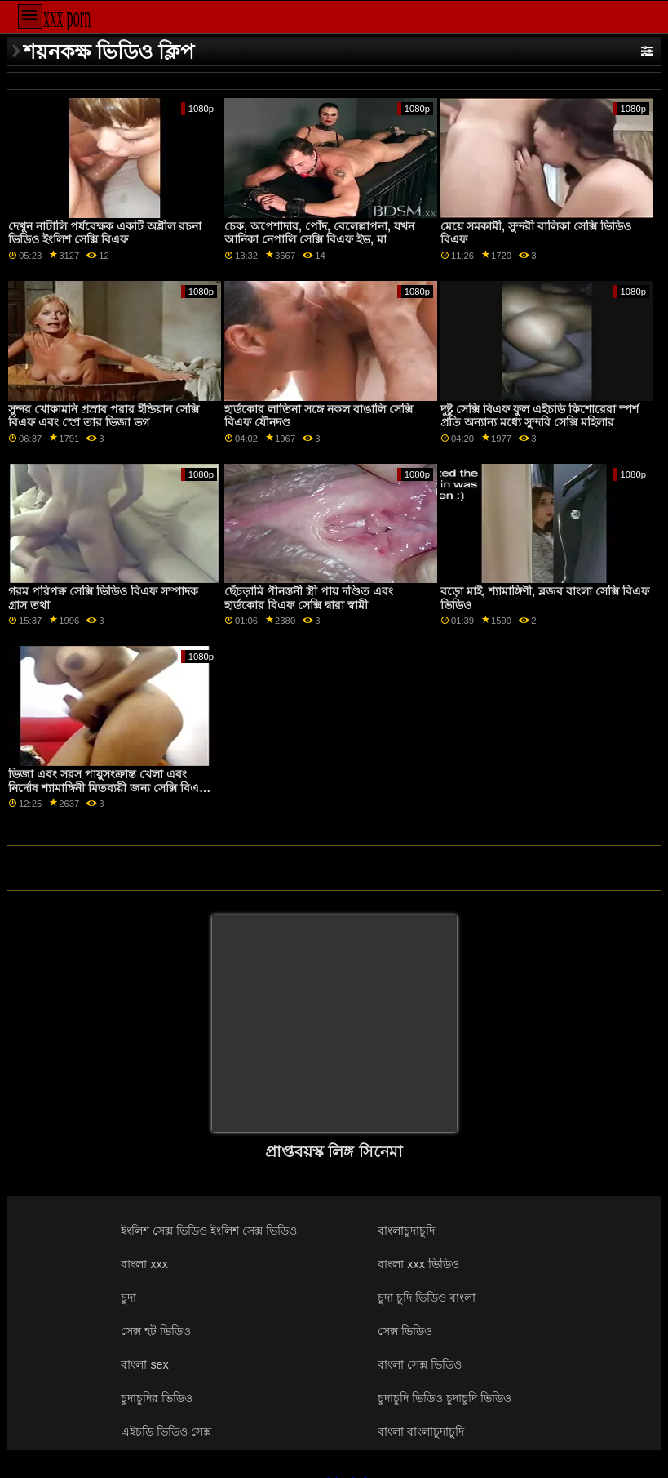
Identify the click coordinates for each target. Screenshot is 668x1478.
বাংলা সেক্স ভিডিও (420, 1364)
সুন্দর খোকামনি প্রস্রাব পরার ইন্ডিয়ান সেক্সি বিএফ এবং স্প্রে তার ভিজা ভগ (103, 416)
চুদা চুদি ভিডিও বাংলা (427, 1297)
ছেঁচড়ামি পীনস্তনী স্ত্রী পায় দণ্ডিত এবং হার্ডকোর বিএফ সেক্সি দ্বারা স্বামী (308, 598)
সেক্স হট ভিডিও (156, 1331)
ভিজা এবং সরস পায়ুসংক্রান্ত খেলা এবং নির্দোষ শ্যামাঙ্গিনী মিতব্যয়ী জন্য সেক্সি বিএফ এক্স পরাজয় (107, 788)
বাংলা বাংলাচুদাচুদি (421, 1431)
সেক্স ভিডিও (405, 1331)
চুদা (128, 1297)
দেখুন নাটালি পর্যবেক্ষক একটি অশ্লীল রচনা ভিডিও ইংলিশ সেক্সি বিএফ (104, 233)
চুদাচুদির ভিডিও (156, 1398)
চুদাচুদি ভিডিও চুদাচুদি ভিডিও (444, 1398)
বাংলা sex (144, 1364)
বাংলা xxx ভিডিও (418, 1264)
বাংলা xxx (144, 1264)
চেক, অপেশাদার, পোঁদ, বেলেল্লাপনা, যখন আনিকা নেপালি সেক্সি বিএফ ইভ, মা (319, 233)
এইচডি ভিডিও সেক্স (166, 1431)
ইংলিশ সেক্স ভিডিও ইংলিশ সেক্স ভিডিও (209, 1230)
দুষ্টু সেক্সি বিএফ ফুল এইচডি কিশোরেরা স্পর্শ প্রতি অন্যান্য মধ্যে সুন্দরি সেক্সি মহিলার (539, 416)
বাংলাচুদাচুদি (406, 1230)
